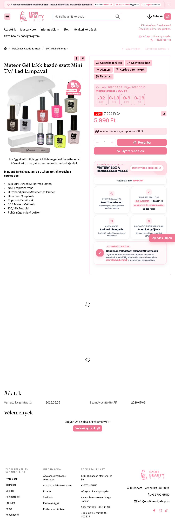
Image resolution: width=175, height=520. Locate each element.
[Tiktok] (166, 511)
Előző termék (131, 48)
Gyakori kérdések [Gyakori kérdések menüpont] (85, 29)
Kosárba (142, 142)
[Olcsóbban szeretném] (164, 113)
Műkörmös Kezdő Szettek (26, 48)
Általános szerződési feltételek (54, 478)
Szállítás (48, 497)
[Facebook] (154, 511)
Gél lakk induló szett (57, 48)
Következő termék (157, 48)
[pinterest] (82, 58)
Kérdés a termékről (130, 69)
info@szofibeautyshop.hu (157, 36)
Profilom (10, 502)
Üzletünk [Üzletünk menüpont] (10, 29)
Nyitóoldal (11, 479)
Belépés (10, 490)
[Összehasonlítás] (109, 63)
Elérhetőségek (51, 503)
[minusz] (97, 142)
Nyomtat (103, 76)
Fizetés (47, 491)
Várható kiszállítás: (18, 402)
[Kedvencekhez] (138, 63)
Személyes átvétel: (103, 402)
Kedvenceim (12, 514)
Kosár (8, 508)
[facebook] (76, 58)
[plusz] (112, 142)
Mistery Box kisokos (146, 168)
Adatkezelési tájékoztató (57, 485)
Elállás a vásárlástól (54, 509)
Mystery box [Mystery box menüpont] (28, 29)
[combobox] (87, 16)
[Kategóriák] (7, 16)
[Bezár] (169, 5)
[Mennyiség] (104, 142)
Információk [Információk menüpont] (50, 29)
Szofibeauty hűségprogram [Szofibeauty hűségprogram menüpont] (22, 36)
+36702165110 (162, 40)
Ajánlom (103, 69)
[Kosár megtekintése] (167, 16)
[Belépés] (155, 16)
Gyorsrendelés (130, 151)
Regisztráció (12, 496)
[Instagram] (160, 511)
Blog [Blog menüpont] (67, 29)
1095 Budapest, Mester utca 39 (96, 478)
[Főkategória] (5, 48)
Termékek (11, 485)
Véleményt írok (87, 428)
